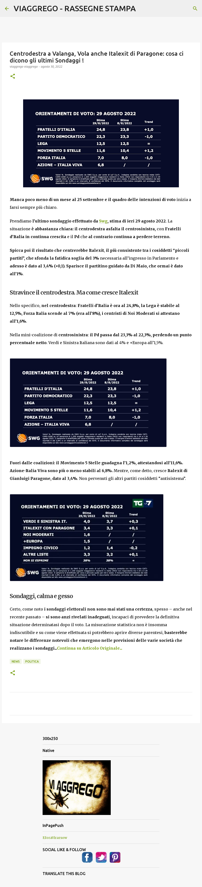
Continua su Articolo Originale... (89, 648)
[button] (13, 76)
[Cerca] (195, 8)
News (16, 661)
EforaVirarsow (55, 837)
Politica (32, 661)
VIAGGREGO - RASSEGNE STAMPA (75, 8)
